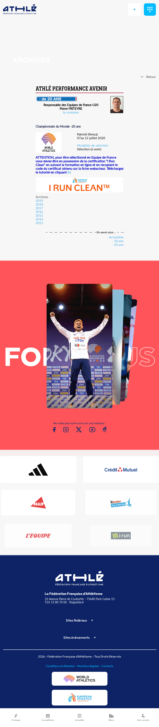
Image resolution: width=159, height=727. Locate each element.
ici (69, 172)
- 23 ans (118, 244)
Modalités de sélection (92, 145)
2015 (39, 215)
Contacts (107, 666)
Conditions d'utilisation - (61, 666)
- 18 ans (118, 241)
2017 (39, 208)
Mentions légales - (89, 666)
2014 (39, 219)
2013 (39, 223)
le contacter (71, 112)
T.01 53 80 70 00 (56, 602)
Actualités (116, 237)
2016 (39, 212)
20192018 (39, 202)
